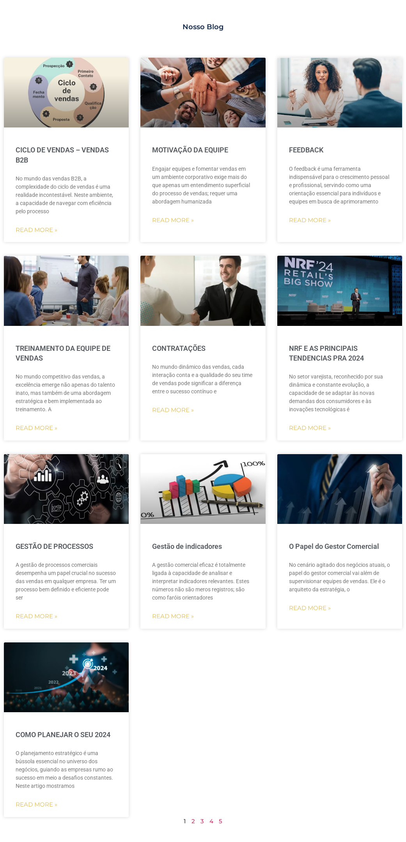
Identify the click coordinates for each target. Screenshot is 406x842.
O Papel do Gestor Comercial (334, 546)
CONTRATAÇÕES (179, 348)
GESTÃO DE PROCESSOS (54, 546)
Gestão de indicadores (187, 546)
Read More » (36, 229)
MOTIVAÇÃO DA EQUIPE (190, 150)
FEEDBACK (306, 150)
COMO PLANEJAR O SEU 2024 (63, 735)
